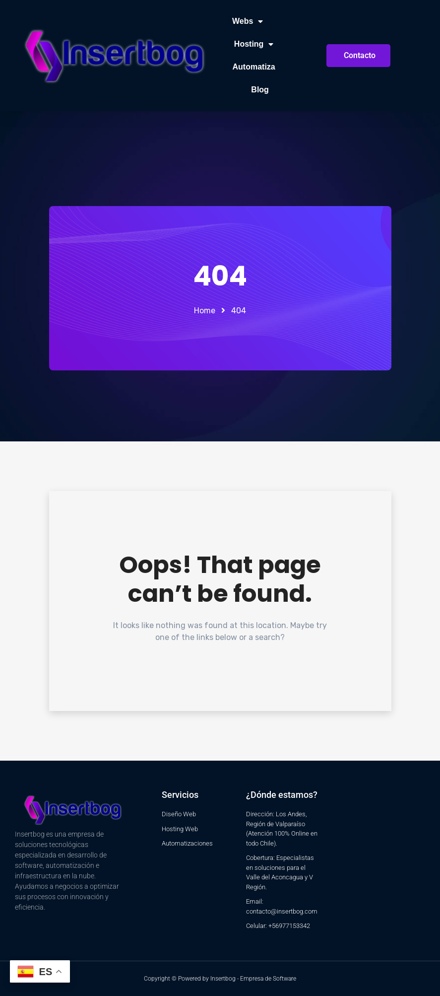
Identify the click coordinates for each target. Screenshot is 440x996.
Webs (247, 21)
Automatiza (254, 67)
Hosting (254, 44)
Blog (260, 89)
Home (204, 310)
